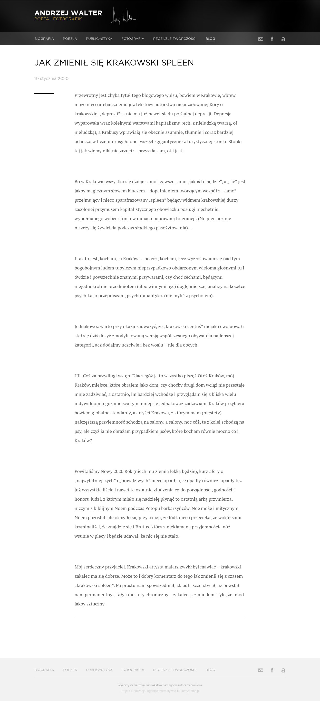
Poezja (70, 38)
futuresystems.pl (188, 691)
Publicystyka (99, 38)
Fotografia (132, 38)
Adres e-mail (260, 38)
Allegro (283, 38)
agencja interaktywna (161, 691)
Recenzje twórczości (175, 38)
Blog (210, 38)
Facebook (272, 38)
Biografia (44, 38)
